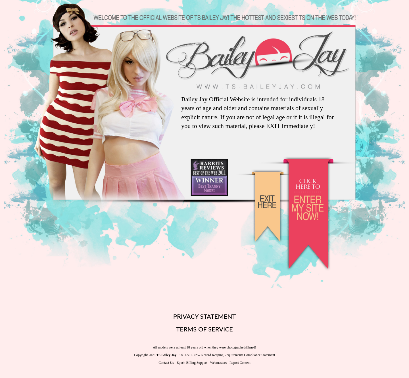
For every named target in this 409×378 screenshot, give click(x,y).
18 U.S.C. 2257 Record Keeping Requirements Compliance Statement (227, 355)
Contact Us (166, 363)
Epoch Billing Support (192, 363)
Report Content (240, 363)
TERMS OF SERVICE (204, 329)
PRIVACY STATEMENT (204, 316)
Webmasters (218, 363)
